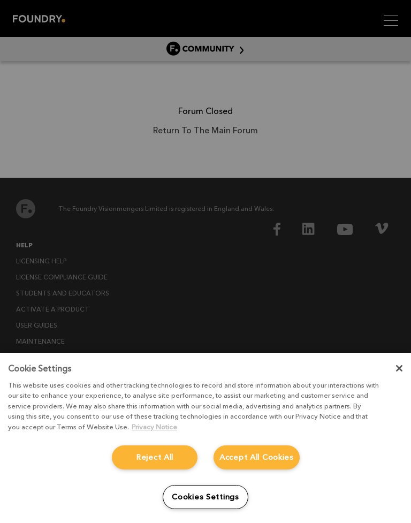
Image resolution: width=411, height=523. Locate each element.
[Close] (399, 368)
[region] (205, 438)
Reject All (154, 457)
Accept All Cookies (256, 457)
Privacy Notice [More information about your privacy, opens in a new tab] (154, 427)
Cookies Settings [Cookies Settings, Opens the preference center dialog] (205, 497)
